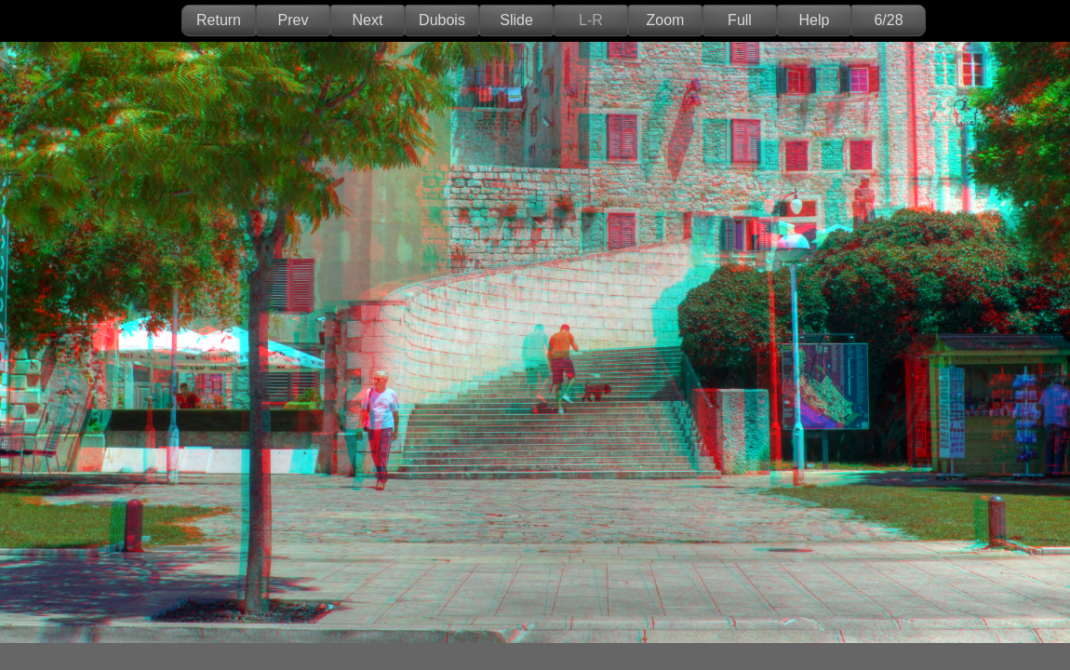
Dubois (442, 20)
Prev (293, 20)
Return (218, 20)
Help (814, 20)
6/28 (888, 20)
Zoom (666, 20)
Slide (516, 20)
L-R (591, 20)
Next (368, 20)
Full (740, 20)
